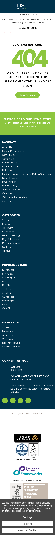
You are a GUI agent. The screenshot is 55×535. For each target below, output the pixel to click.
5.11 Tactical (8, 289)
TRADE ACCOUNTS (27, 14)
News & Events (10, 178)
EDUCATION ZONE (28, 28)
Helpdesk (7, 170)
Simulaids (7, 293)
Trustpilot (6, 32)
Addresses (7, 335)
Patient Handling (11, 235)
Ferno (5, 304)
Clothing (6, 247)
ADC (4, 281)
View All (6, 308)
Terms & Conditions (12, 189)
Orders (5, 327)
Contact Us (8, 158)
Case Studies (8, 155)
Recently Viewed (11, 342)
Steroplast (7, 273)
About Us (7, 147)
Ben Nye (6, 285)
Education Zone (10, 166)
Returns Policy (9, 185)
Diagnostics (8, 231)
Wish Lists (7, 339)
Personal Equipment (12, 243)
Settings (27, 517)
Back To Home (27, 95)
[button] (27, 438)
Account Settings (11, 346)
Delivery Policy (9, 162)
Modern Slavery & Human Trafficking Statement (27, 174)
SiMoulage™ (8, 277)
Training (6, 251)
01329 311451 (16, 370)
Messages (7, 331)
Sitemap (6, 201)
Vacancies (7, 193)
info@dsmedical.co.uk (21, 379)
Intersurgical (8, 300)
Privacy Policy (9, 182)
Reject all (27, 523)
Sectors (6, 220)
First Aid (6, 224)
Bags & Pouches (10, 239)
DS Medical (8, 270)
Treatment (7, 227)
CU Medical (8, 297)
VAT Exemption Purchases (15, 197)
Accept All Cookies (28, 530)
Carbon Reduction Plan (14, 151)
